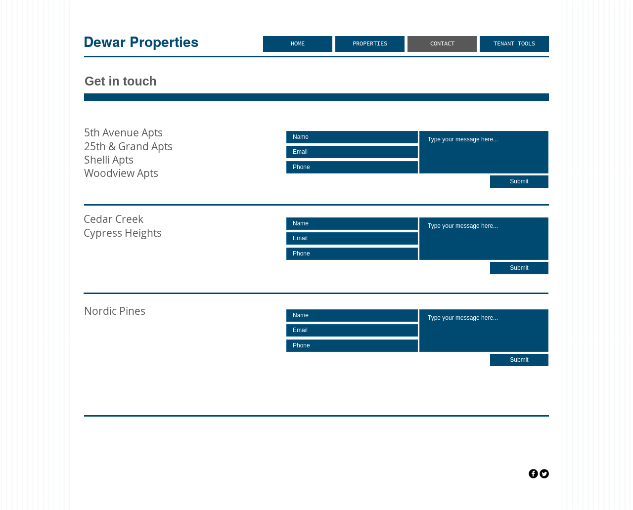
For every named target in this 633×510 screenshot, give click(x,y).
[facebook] (533, 473)
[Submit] (519, 181)
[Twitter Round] (544, 473)
